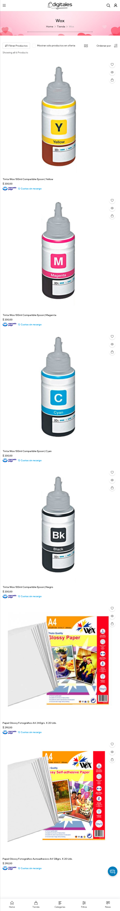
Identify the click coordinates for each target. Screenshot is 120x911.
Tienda (61, 26)
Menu (4, 5)
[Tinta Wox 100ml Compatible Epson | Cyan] (60, 388)
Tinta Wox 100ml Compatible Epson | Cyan (27, 451)
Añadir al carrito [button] (112, 80)
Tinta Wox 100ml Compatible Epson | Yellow (28, 179)
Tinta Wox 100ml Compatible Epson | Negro (28, 587)
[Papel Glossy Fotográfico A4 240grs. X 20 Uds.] (60, 660)
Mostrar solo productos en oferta (56, 45)
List (86, 46)
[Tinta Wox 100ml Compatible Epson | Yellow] (60, 116)
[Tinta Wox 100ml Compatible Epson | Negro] (60, 524)
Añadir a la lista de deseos (112, 64)
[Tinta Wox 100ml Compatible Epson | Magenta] (60, 252)
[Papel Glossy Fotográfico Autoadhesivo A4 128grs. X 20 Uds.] (60, 796)
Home (49, 26)
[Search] (108, 5)
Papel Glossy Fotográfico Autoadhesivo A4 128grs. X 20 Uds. (38, 858)
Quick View (112, 72)
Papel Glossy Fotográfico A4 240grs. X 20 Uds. (30, 723)
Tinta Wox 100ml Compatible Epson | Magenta (29, 315)
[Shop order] (107, 46)
